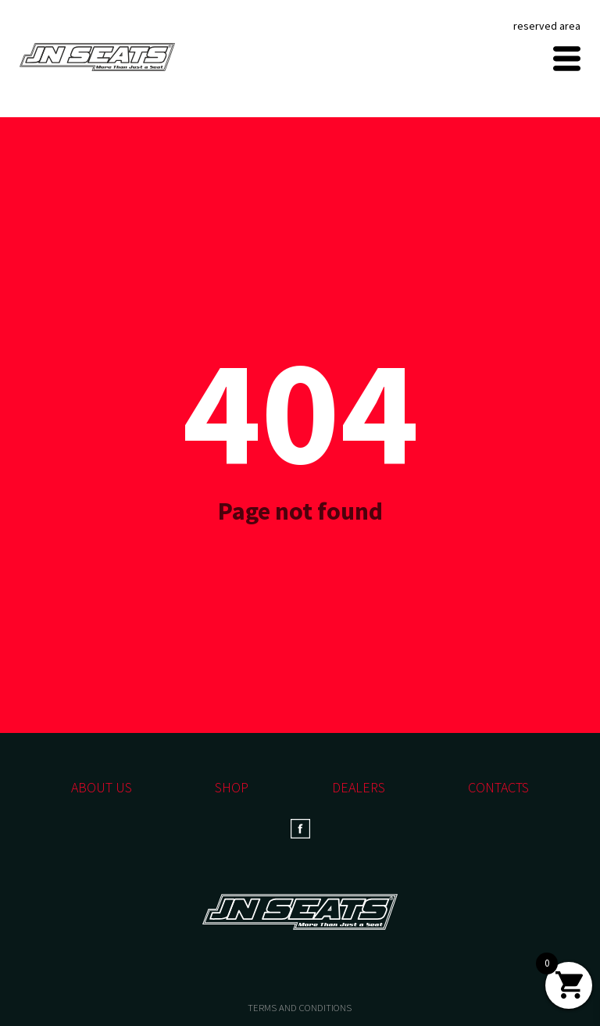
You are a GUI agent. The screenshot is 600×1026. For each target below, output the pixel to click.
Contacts (498, 787)
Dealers (358, 787)
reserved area (546, 26)
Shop (231, 787)
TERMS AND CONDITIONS (300, 1007)
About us (101, 787)
